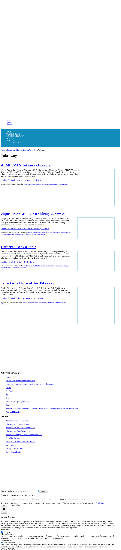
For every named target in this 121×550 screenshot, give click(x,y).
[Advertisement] (60, 359)
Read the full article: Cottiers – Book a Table (17, 262)
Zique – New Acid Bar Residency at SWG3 (33, 214)
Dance (8, 405)
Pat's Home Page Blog (54, 184)
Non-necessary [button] (6, 540)
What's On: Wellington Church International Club (24, 435)
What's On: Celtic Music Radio (17, 424)
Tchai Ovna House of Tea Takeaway (27, 283)
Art (7, 395)
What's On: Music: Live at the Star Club (20, 428)
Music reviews (11, 445)
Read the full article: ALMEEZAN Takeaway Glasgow (21, 180)
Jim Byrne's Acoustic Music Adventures (20, 442)
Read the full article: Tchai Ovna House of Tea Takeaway (22, 298)
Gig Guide (9, 391)
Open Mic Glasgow (13, 438)
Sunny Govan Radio (13, 452)
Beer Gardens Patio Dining (34, 266)
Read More (100, 503)
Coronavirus (47, 266)
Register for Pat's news (9, 491)
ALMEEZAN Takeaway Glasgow (26, 165)
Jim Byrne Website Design (77, 499)
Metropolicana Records (14, 449)
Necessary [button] (5, 530)
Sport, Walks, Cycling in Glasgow (18, 402)
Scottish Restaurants (18, 234)
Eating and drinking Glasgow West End (21, 150)
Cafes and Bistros (28, 302)
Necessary (7, 532)
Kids (7, 398)
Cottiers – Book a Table (18, 247)
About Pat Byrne (39, 499)
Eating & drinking (14, 142)
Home (3, 150)
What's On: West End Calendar (17, 421)
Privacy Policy (52, 499)
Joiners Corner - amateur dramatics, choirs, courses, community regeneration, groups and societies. (42, 408)
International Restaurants (60, 232)
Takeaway (65, 184)
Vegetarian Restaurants (38, 234)
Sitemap (9, 124)
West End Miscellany (13, 412)
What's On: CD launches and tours (18, 431)
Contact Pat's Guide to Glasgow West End (16, 499)
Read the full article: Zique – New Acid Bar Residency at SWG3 (25, 229)
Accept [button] (92, 503)
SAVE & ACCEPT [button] (8, 549)
